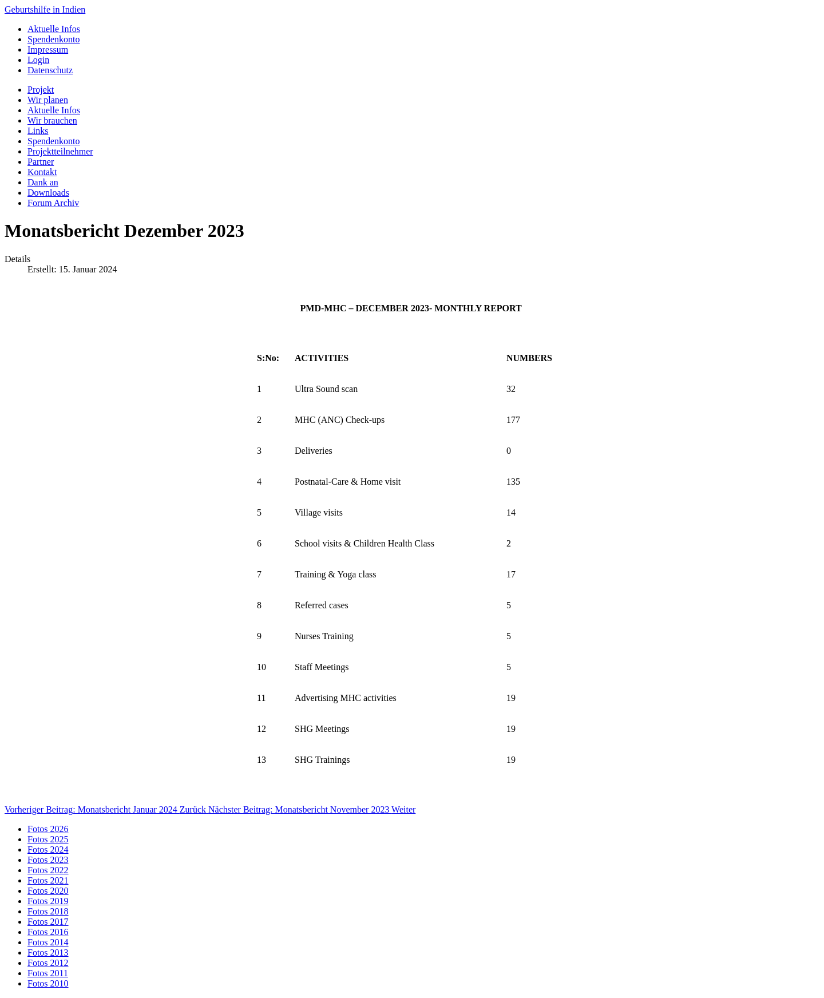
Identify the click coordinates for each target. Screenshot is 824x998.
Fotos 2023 (48, 860)
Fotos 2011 (47, 973)
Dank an (42, 182)
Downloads (48, 192)
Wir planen (47, 100)
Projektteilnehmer (60, 151)
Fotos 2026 (48, 829)
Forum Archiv (53, 203)
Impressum (47, 49)
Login (38, 60)
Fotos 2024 (48, 849)
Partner (40, 162)
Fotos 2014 (48, 942)
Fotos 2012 (48, 963)
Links (37, 131)
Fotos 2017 (48, 921)
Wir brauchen (52, 120)
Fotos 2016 (48, 932)
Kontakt (42, 172)
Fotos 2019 (48, 901)
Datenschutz (50, 70)
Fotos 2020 (48, 891)
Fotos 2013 (48, 952)
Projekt (40, 89)
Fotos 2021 (48, 880)
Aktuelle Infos (53, 29)
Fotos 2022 (48, 870)
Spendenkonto (53, 39)
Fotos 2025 (48, 839)
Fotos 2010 (48, 983)
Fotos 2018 (48, 911)
